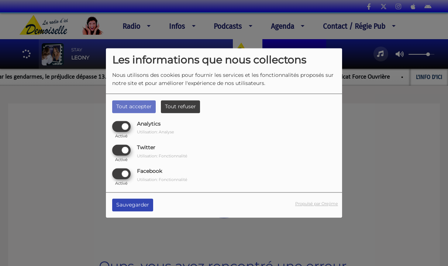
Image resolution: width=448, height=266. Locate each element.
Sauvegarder (132, 205)
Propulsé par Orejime (316, 204)
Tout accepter (134, 106)
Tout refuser (180, 106)
